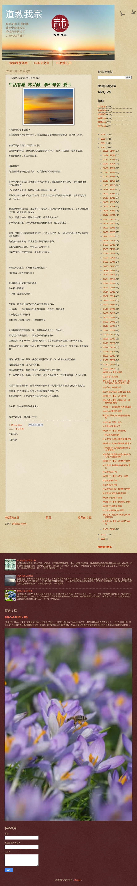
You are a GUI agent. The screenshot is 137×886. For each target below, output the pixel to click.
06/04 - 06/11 (109, 279)
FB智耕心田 (64, 63)
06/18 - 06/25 (109, 270)
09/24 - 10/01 (109, 210)
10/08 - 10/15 (109, 202)
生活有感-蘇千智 (110, 472)
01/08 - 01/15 (109, 369)
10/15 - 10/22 (109, 198)
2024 (103, 143)
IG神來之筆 (41, 63)
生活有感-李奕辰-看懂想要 (114, 493)
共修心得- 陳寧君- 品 (112, 387)
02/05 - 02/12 (109, 351)
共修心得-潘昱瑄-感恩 (112, 411)
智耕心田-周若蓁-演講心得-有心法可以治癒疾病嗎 (117, 455)
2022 (103, 534)
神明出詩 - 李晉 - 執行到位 (114, 430)
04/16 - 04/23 (109, 309)
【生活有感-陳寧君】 (112, 435)
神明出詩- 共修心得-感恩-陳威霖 (117, 407)
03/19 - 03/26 (109, 326)
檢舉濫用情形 (105, 547)
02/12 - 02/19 (109, 347)
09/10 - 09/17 (109, 219)
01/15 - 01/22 (109, 364)
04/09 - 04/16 (109, 313)
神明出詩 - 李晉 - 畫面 (112, 372)
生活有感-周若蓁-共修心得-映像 (117, 392)
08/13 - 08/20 (109, 236)
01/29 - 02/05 (109, 356)
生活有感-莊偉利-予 (111, 426)
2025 (103, 139)
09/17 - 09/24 (109, 215)
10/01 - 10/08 (109, 206)
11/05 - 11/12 (109, 185)
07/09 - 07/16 (109, 258)
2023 (103, 147)
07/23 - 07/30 (109, 249)
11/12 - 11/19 (109, 181)
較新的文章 (12, 517)
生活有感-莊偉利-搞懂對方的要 (116, 489)
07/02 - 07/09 (109, 262)
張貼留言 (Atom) (19, 524)
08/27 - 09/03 (109, 228)
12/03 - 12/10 (109, 168)
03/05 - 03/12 (109, 334)
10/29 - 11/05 (109, 189)
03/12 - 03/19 (109, 330)
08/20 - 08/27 (109, 232)
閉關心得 (102, 122)
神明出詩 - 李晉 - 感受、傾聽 (115, 476)
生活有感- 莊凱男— (111, 376)
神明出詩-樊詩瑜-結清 (112, 506)
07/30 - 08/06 (109, 245)
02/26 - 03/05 (109, 339)
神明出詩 (102, 118)
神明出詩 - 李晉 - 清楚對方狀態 (116, 461)
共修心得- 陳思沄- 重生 (16, 617)
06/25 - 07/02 (109, 266)
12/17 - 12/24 (109, 159)
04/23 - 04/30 (109, 305)
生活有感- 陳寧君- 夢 (26, 560)
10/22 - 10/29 (109, 194)
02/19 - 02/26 (109, 343)
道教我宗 (23, 14)
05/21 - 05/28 (109, 287)
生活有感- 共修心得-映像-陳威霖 (117, 439)
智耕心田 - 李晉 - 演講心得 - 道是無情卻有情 (116, 401)
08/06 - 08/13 (109, 240)
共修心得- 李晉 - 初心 (112, 422)
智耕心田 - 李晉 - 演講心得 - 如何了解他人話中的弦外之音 (116, 382)
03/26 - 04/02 (109, 322)
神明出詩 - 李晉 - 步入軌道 (114, 396)
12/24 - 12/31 (109, 155)
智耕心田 (102, 114)
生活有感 (20, 429)
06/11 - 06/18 (109, 275)
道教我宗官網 (18, 63)
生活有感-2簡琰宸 (25, 576)
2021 (103, 539)
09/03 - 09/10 (109, 223)
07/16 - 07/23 (109, 253)
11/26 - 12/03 (109, 172)
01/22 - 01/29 (109, 360)
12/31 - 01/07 (109, 151)
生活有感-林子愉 (110, 485)
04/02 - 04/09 (109, 317)
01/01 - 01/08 (109, 529)
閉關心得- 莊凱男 (24, 591)
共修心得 (102, 110)
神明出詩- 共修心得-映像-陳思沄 (117, 443)
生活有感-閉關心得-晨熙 (113, 510)
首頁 (48, 517)
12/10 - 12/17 (109, 164)
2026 (103, 134)
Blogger (77, 880)
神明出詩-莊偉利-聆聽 (112, 497)
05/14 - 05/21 (109, 292)
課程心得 (102, 126)
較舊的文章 (85, 517)
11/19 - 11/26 (109, 176)
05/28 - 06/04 (109, 283)
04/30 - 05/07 (109, 300)
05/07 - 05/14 (109, 296)
